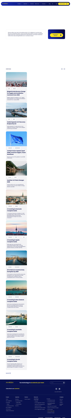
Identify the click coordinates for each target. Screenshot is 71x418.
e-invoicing (8, 401)
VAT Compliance (9, 400)
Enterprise (17, 398)
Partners (32, 3)
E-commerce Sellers (18, 400)
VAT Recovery (8, 407)
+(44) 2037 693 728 (57, 391)
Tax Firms (17, 404)
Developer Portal (61, 404)
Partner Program (27, 398)
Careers (61, 400)
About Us (61, 398)
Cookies (63, 415)
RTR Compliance (9, 405)
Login (57, 3)
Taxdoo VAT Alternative (10, 408)
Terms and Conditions (49, 415)
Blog (49, 3)
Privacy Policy (40, 415)
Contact (61, 401)
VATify (7, 398)
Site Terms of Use (57, 415)
